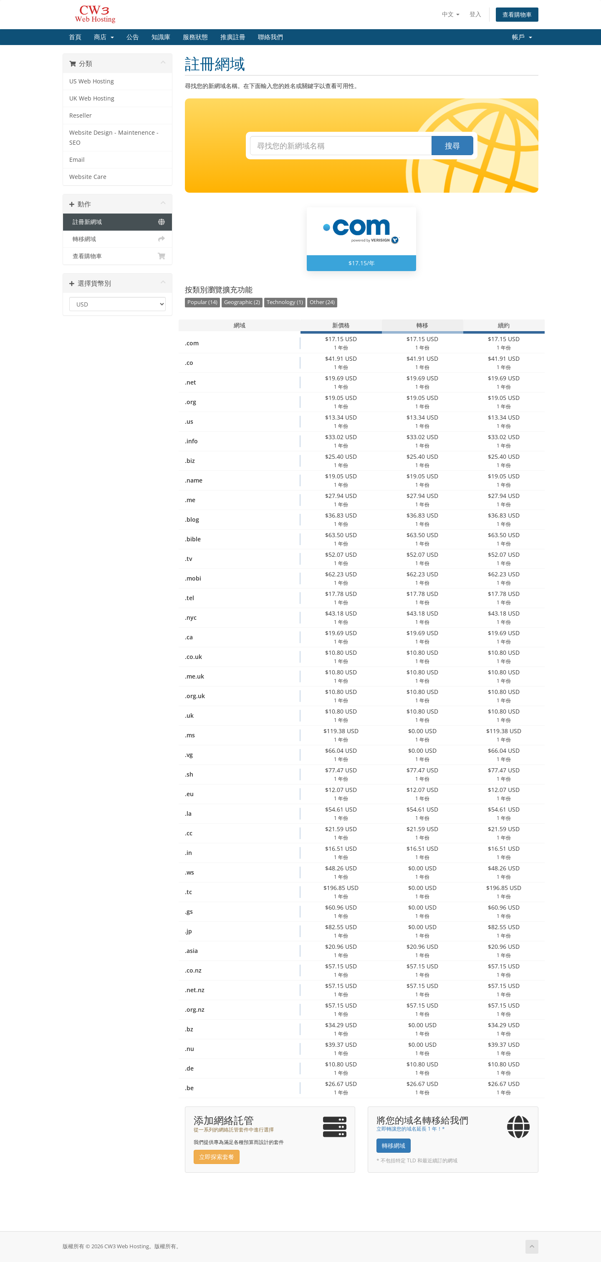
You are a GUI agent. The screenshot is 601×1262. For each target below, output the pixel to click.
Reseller (80, 115)
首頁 (75, 37)
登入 (475, 14)
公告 (132, 37)
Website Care (87, 177)
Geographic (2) (242, 302)
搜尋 (452, 146)
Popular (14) (202, 302)
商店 (104, 37)
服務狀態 (195, 37)
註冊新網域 (117, 222)
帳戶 (522, 37)
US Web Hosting (91, 81)
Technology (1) (285, 302)
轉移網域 (117, 239)
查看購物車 (517, 14)
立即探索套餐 (216, 1157)
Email (77, 159)
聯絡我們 (270, 37)
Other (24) (322, 302)
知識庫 (161, 37)
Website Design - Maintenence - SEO (114, 137)
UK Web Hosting (91, 98)
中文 (451, 14)
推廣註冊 (232, 37)
